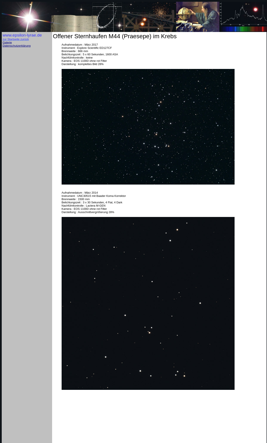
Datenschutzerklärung (17, 45)
